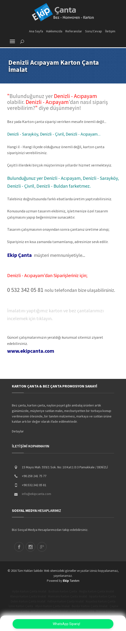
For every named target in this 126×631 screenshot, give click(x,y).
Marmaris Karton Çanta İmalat (67, 596)
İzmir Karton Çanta (21, 606)
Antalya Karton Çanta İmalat (49, 611)
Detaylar (18, 431)
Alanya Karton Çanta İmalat (28, 596)
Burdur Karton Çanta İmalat (89, 606)
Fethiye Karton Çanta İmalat (66, 601)
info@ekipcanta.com (36, 494)
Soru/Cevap (93, 31)
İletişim (110, 31)
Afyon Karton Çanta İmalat (52, 606)
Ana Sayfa (36, 31)
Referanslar (73, 31)
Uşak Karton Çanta (82, 611)
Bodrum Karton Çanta (62, 591)
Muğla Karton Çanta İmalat (96, 591)
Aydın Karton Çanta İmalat (29, 591)
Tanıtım (71, 581)
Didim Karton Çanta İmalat (28, 601)
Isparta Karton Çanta (102, 596)
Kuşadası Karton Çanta (100, 601)
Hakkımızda (54, 31)
